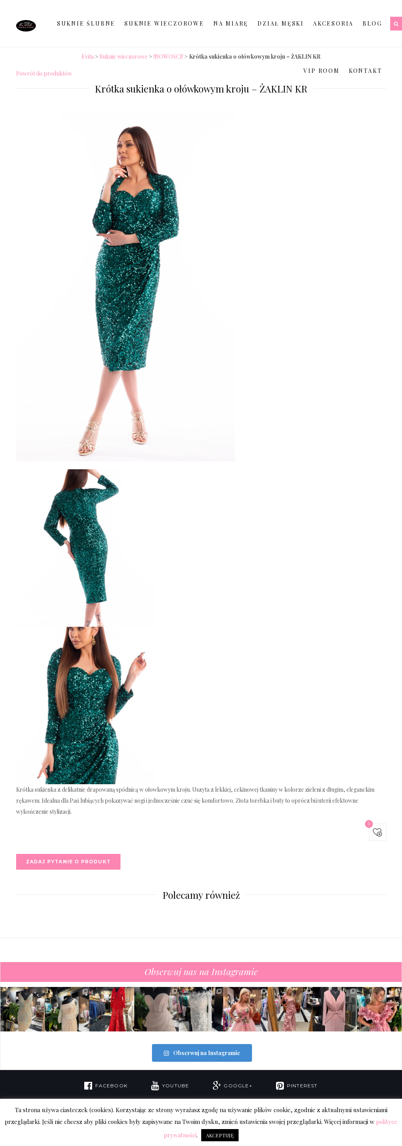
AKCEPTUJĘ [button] (220, 1135)
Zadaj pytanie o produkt (68, 862)
